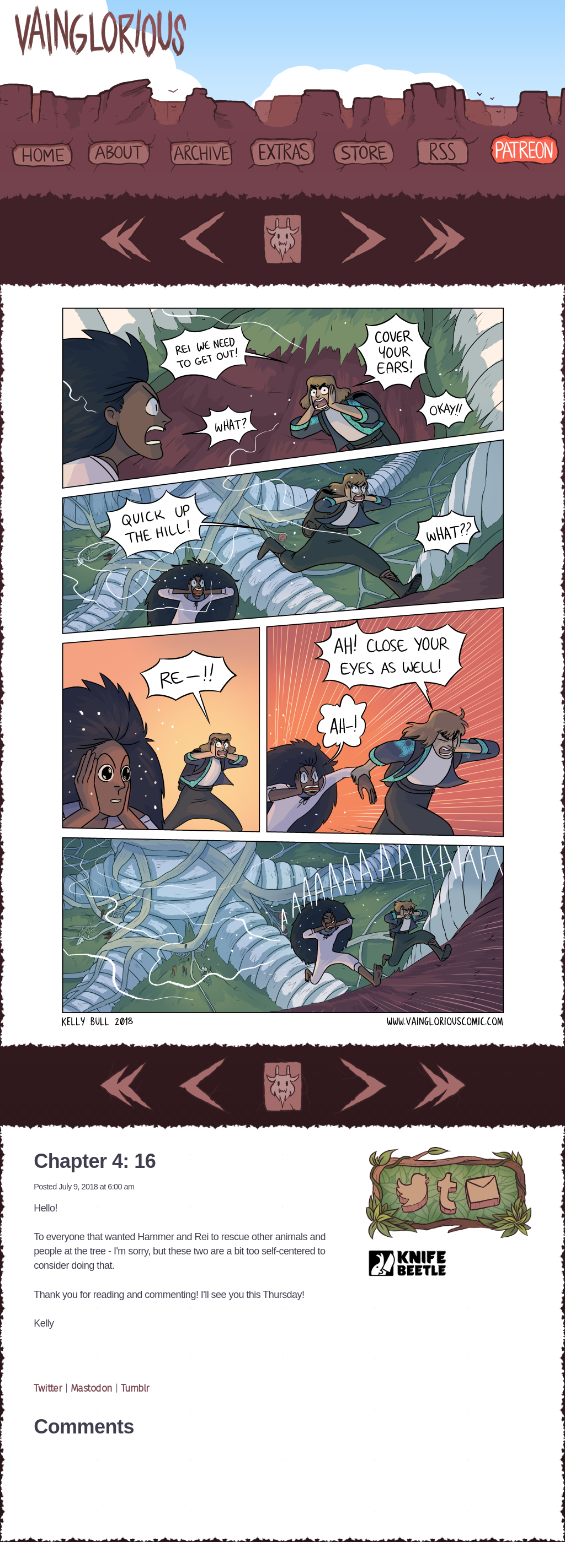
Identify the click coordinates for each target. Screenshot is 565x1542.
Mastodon (92, 1389)
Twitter (49, 1389)
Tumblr (135, 1389)
